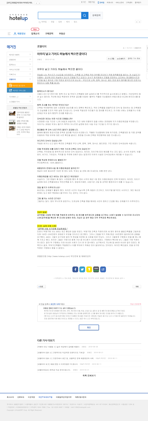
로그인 (83, 2)
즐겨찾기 (138, 3)
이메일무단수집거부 (64, 397)
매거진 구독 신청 (19, 90)
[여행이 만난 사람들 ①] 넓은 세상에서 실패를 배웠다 (58, 346)
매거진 (129, 48)
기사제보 (12, 96)
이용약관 (31, 397)
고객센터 (129, 3)
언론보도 (20, 397)
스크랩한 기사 (14, 101)
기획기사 (12, 74)
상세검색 (96, 15)
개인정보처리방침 (45, 397)
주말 (52, 22)
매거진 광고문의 (19, 85)
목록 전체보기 (89, 375)
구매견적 (49, 33)
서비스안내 (120, 3)
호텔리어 (12, 79)
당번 (60, 22)
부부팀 (44, 22)
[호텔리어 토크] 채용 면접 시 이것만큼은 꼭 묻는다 (57, 364)
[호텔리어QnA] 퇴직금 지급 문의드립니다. (54, 370)
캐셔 (68, 22)
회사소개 (10, 397)
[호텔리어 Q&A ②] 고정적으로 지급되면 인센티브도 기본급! (61, 352)
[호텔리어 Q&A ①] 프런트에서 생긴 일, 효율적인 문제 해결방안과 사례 (65, 358)
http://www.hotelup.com (58, 256)
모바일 (100, 3)
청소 (75, 22)
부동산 (62, 33)
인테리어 (12, 59)
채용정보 (21, 33)
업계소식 (35, 33)
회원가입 (91, 2)
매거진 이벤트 (14, 54)
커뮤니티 (110, 3)
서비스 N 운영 (14, 69)
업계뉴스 (12, 64)
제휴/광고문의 (80, 397)
